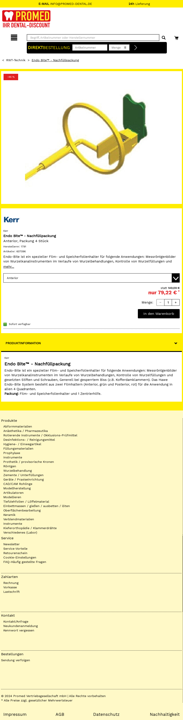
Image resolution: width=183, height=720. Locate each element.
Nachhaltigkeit (165, 714)
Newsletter (11, 544)
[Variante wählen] (91, 278)
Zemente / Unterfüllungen (23, 475)
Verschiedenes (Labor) (20, 532)
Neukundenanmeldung (20, 626)
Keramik (9, 515)
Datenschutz (106, 714)
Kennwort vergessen (18, 630)
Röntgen (9, 466)
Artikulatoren (13, 492)
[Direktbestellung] (136, 47)
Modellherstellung (17, 488)
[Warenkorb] (177, 37)
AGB (60, 714)
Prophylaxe (11, 453)
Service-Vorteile (15, 548)
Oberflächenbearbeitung (22, 510)
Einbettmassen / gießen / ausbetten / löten (36, 506)
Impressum (15, 714)
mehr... (8, 267)
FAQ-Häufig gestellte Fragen (24, 562)
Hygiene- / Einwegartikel (22, 444)
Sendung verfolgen (15, 660)
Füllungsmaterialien (18, 448)
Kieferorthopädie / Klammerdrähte (30, 528)
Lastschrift (11, 591)
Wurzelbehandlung (17, 470)
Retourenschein (15, 553)
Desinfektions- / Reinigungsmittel (29, 439)
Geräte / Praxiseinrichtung (23, 479)
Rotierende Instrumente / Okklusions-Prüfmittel (40, 435)
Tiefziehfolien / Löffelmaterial (26, 501)
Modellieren (12, 497)
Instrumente (12, 457)
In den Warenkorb (158, 314)
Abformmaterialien (17, 426)
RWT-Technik (15, 60)
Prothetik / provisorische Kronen (28, 462)
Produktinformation (23, 343)
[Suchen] (163, 38)
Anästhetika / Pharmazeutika (25, 431)
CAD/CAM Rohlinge (17, 484)
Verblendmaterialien (18, 519)
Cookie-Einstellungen (19, 557)
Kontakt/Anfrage (15, 621)
